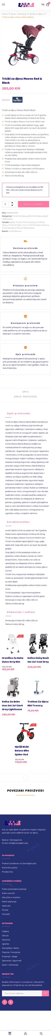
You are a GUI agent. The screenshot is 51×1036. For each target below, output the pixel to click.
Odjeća (5, 931)
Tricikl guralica (28, 222)
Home (5, 14)
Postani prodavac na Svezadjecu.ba (19, 863)
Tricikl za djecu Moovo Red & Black (18, 228)
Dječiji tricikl (15, 222)
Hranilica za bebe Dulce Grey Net (12, 660)
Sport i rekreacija (18, 14)
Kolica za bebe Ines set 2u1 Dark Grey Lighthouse (12, 705)
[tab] (25, 392)
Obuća (5, 935)
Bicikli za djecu (36, 14)
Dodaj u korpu (33, 204)
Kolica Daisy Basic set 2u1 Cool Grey (38, 660)
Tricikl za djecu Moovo (38, 225)
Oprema (6, 939)
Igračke (5, 944)
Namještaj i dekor (10, 948)
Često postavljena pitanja (14, 889)
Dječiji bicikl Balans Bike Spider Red (22, 751)
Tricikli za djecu (19, 216)
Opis (25, 392)
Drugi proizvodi (25, 396)
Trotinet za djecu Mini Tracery (38, 704)
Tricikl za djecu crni (17, 225)
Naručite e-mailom (11, 897)
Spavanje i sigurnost (11, 960)
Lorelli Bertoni (14, 231)
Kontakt (6, 914)
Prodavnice (7, 872)
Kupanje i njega (9, 956)
